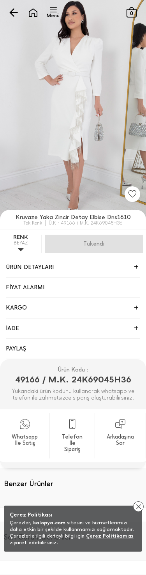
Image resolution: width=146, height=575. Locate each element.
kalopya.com (49, 522)
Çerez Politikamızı (110, 536)
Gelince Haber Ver (94, 243)
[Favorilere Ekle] (132, 194)
